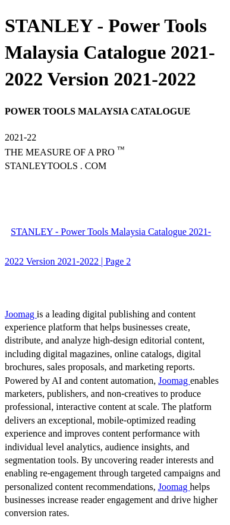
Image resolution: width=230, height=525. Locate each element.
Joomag (21, 314)
